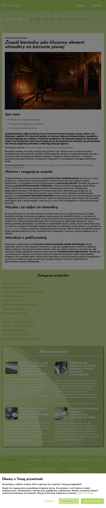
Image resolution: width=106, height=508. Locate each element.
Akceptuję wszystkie (92, 501)
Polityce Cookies (84, 493)
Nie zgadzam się (69, 501)
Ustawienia (49, 501)
